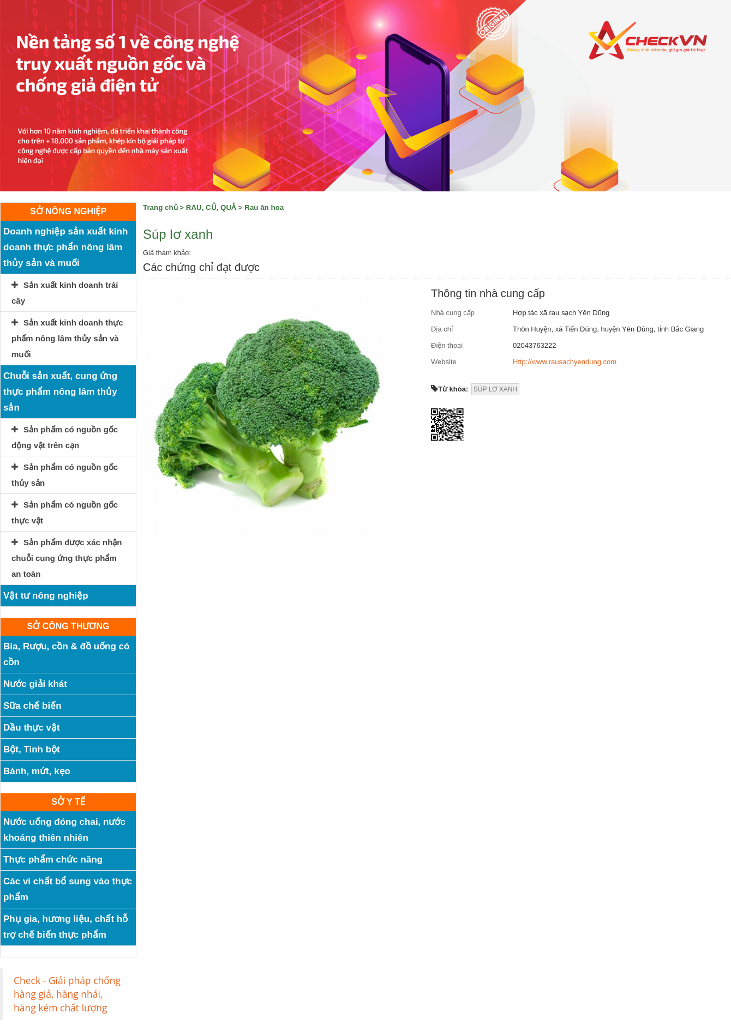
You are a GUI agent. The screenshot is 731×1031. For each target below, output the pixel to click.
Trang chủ (160, 207)
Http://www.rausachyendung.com (564, 362)
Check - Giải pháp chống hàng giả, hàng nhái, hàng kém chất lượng (67, 994)
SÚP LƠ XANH (495, 389)
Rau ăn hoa (264, 207)
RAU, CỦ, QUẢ (211, 207)
